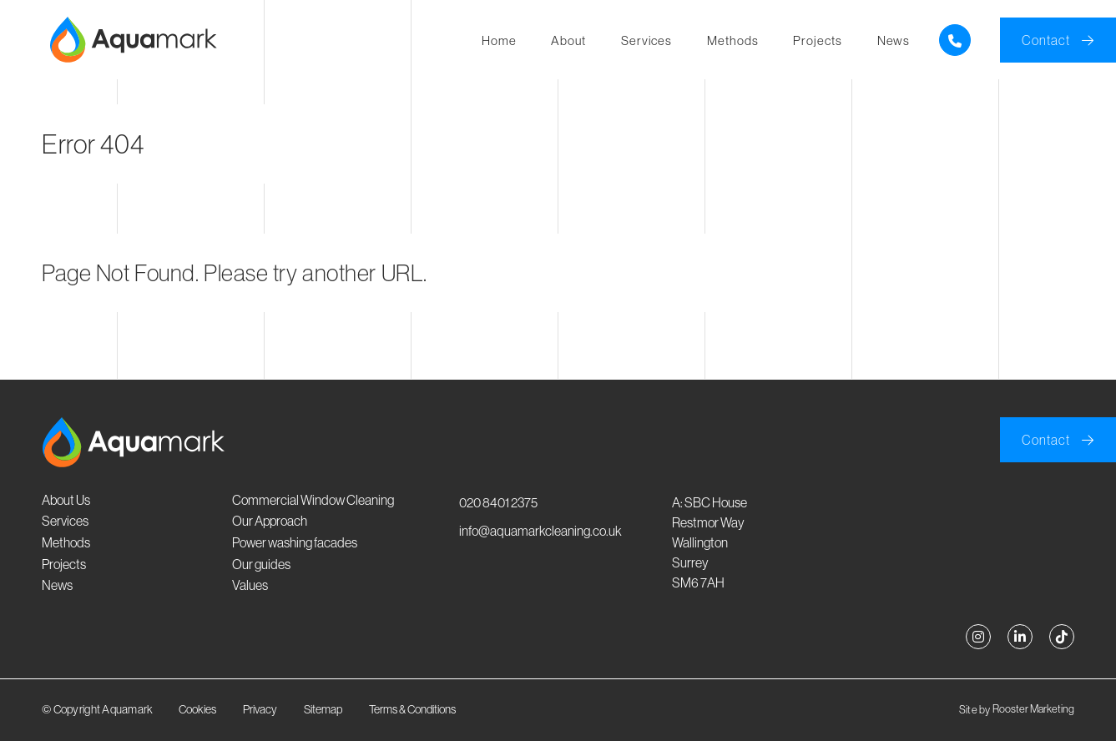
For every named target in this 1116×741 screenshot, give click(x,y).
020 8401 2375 (498, 503)
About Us (66, 500)
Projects (817, 41)
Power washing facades (294, 543)
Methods (732, 41)
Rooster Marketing (1033, 709)
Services (646, 41)
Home (499, 41)
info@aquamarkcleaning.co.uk (540, 531)
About (568, 41)
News (894, 41)
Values (250, 585)
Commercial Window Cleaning (313, 500)
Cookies (197, 709)
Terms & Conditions (412, 709)
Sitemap (323, 709)
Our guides (261, 564)
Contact (1046, 40)
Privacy (260, 709)
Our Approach (269, 521)
